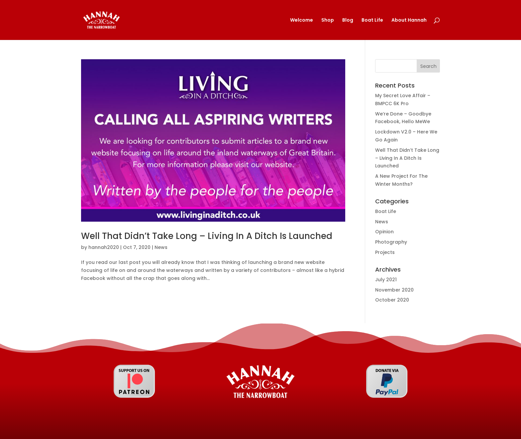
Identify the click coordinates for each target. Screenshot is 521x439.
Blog (347, 20)
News (161, 247)
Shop (327, 20)
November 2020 (394, 290)
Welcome (301, 20)
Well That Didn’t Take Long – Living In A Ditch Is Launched (206, 236)
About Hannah (409, 20)
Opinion (384, 231)
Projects (385, 252)
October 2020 (392, 300)
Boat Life (372, 20)
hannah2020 (103, 247)
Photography (391, 242)
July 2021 (386, 279)
